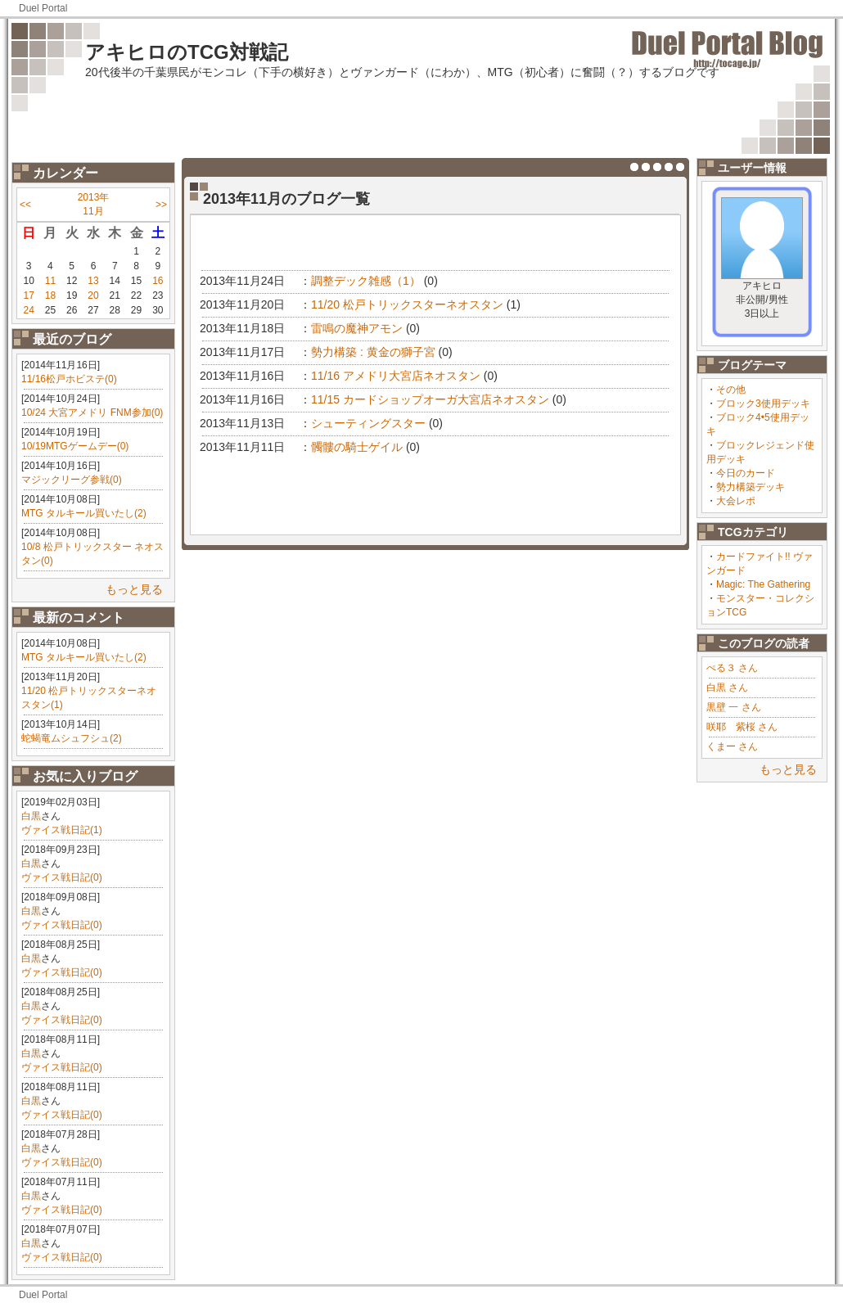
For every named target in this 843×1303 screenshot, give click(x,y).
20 (93, 295)
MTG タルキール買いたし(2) (84, 513)
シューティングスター (368, 423)
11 (50, 280)
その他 (731, 389)
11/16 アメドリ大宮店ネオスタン (395, 375)
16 (157, 280)
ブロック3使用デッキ (763, 403)
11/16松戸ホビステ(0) (69, 379)
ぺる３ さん (732, 668)
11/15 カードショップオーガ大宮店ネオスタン (430, 399)
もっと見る (134, 589)
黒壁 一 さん (733, 707)
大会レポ (735, 501)
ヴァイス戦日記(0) (61, 877)
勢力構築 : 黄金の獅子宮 (373, 351)
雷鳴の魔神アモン (357, 328)
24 (28, 310)
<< (25, 204)
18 (50, 295)
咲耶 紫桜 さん (742, 727)
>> (161, 204)
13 (93, 280)
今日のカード (745, 473)
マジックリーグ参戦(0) (71, 479)
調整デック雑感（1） (366, 280)
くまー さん (732, 746)
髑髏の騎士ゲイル (357, 446)
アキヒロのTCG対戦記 (186, 52)
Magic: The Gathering (763, 584)
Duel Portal (43, 8)
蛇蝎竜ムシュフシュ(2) (71, 738)
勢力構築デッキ (750, 487)
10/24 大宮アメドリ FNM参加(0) (92, 412)
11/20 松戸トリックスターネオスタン (407, 304)
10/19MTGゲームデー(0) (74, 446)
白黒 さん (727, 687)
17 (28, 295)
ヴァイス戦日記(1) (61, 830)
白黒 (31, 816)
